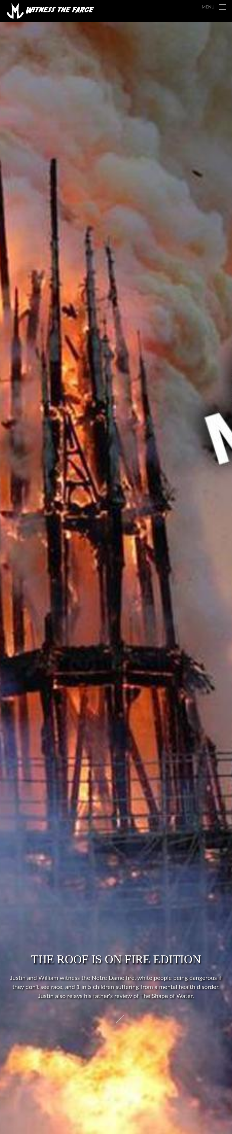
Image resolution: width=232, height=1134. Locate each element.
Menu (208, 6)
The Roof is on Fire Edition (116, 959)
